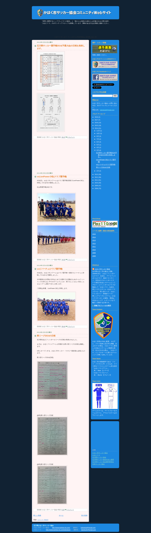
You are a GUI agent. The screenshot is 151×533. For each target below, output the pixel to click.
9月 (97, 136)
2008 (97, 188)
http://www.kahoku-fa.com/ (61, 528)
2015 (97, 125)
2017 (97, 120)
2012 (97, 177)
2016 (97, 122)
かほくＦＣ (96, 455)
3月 (97, 150)
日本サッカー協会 (98, 464)
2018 (97, 117)
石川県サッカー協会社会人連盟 (103, 459)
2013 (97, 174)
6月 (97, 142)
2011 (97, 180)
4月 (97, 147)
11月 (98, 131)
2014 (97, 128)
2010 (97, 183)
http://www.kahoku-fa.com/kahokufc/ (58, 530)
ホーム (61, 515)
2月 (97, 171)
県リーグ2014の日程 (46, 336)
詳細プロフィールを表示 (102, 305)
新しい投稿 (37, 515)
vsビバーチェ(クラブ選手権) (50, 269)
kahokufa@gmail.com (88, 528)
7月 (97, 139)
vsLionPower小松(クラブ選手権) (52, 177)
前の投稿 (84, 515)
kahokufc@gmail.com (88, 530)
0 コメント (71, 137)
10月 (98, 133)
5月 (97, 145)
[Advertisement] (49, 156)
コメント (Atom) (42, 520)
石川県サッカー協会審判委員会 (103, 462)
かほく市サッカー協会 (102, 269)
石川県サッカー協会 (99, 457)
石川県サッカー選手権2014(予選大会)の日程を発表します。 (106, 155)
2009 (97, 185)
